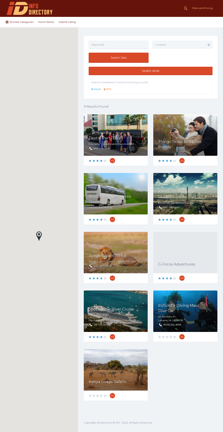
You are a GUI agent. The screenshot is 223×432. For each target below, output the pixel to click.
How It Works (46, 21)
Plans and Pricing (202, 8)
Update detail (150, 71)
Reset (97, 89)
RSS (109, 89)
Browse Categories (21, 21)
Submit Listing (67, 21)
